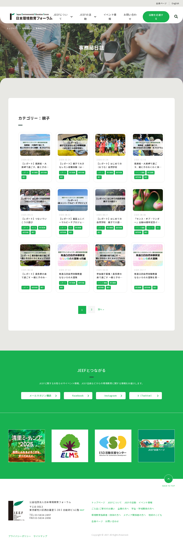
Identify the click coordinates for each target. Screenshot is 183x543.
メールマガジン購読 (35, 395)
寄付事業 (35, 172)
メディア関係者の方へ (138, 515)
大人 (71, 227)
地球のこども (159, 515)
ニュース (151, 227)
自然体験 (25, 177)
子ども (34, 227)
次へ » (101, 309)
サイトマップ (42, 536)
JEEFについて (116, 502)
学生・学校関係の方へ (146, 508)
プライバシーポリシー (20, 536)
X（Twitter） (150, 395)
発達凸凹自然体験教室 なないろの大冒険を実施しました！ (146, 277)
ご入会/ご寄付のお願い (104, 508)
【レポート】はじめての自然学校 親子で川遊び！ (109, 222)
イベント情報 (140, 172)
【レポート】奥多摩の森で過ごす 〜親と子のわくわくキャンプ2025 (34, 277)
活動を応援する (156, 16)
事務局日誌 (28, 28)
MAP (82, 510)
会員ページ (161, 3)
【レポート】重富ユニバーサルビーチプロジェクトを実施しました (71, 222)
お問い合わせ (113, 521)
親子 (34, 177)
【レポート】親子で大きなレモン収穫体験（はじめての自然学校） (71, 167)
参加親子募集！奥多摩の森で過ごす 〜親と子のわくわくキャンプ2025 (109, 277)
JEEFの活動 (132, 502)
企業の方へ (125, 508)
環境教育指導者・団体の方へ (107, 515)
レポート (25, 172)
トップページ (13, 28)
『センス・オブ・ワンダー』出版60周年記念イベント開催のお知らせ (147, 222)
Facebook (76, 395)
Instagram (112, 395)
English (175, 3)
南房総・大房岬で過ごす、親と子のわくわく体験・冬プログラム (148, 167)
